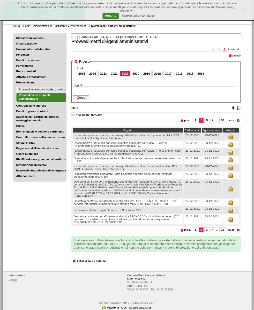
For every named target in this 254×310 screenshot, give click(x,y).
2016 (179, 73)
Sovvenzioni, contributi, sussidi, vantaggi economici (37, 118)
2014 (200, 73)
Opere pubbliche (27, 153)
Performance (24, 65)
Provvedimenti (25, 82)
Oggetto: (79, 85)
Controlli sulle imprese (31, 105)
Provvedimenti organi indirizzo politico (42, 89)
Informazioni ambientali (31, 164)
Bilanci (20, 126)
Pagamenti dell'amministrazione (37, 148)
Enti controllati (26, 71)
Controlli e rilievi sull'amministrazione (41, 137)
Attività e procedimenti (31, 76)
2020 (136, 73)
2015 (190, 73)
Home (26, 25)
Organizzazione (26, 43)
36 (222, 120)
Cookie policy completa (138, 15)
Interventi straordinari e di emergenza (41, 170)
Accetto (111, 15)
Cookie (13, 279)
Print (218, 49)
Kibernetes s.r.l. (136, 278)
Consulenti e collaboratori (33, 49)
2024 (92, 73)
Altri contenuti (25, 176)
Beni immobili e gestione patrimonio (40, 131)
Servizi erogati (25, 142)
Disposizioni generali (30, 38)
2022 (114, 73)
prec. (187, 120)
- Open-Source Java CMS (129, 307)
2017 (168, 73)
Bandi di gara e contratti (32, 111)
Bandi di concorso (28, 60)
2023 (103, 73)
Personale (23, 54)
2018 (157, 73)
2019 (146, 73)
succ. (232, 120)
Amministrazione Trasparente (50, 25)
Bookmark (233, 49)
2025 (81, 73)
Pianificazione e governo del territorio (41, 159)
